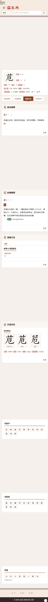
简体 (2, 4)
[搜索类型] (8, 13)
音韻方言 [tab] (28, 99)
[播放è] (22, 74)
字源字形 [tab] (39, 99)
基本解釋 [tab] (7, 99)
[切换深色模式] (4, 3)
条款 (22, 593)
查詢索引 (2, 1)
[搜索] (43, 13)
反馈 (31, 593)
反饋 (44, 132)
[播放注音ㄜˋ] (24, 80)
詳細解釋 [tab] (18, 99)
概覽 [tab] (6, 244)
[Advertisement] (24, 42)
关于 (14, 593)
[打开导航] (4, 8)
